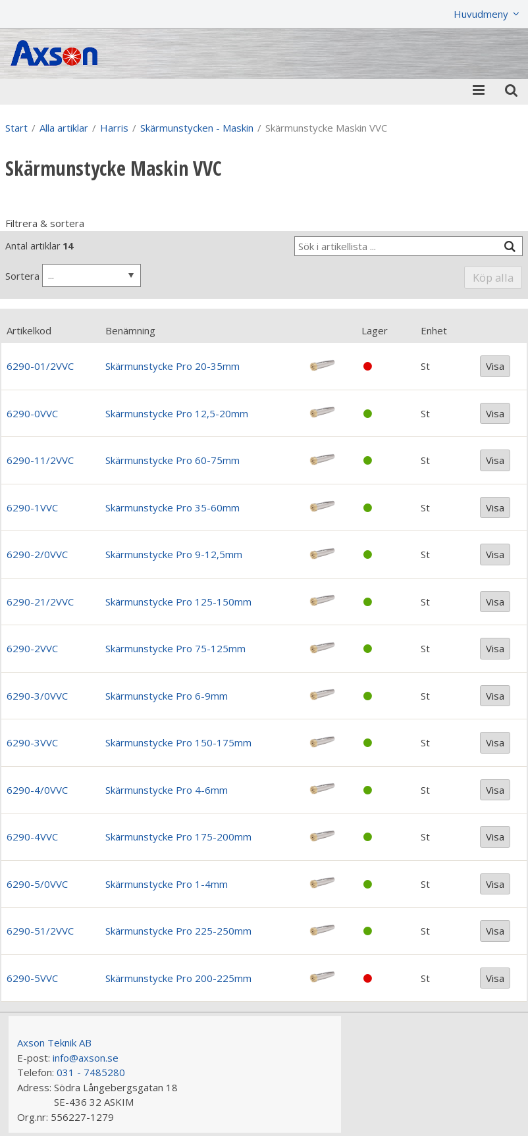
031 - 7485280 (91, 1072)
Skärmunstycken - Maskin (196, 127)
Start (16, 127)
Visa (495, 366)
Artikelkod (29, 330)
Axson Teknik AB (54, 1042)
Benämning (130, 330)
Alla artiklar (64, 127)
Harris (114, 127)
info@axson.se (86, 1057)
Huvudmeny (481, 13)
